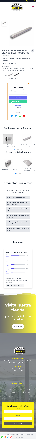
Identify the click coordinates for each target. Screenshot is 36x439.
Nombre (18, 408)
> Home (10, 389)
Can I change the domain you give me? (18, 216)
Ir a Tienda (18, 326)
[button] (34, 140)
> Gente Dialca (26, 389)
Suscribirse (18, 423)
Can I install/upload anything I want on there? (17, 203)
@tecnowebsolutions (27, 434)
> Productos (10, 393)
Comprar (18, 98)
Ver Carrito (15, 102)
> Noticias (26, 393)
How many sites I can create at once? (17, 223)
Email (18, 415)
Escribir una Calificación (15, 285)
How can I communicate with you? (18, 229)
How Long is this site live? (17, 197)
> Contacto (10, 396)
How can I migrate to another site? (18, 210)
